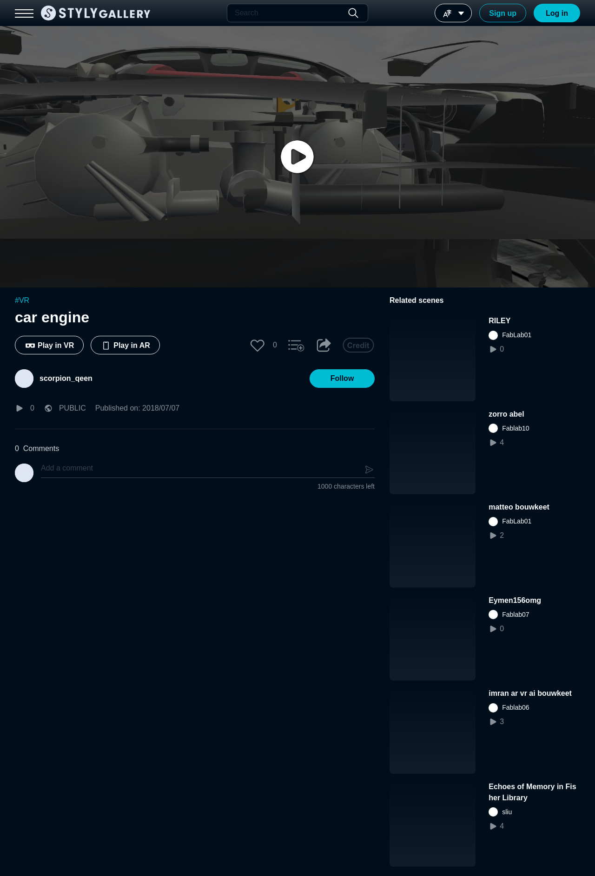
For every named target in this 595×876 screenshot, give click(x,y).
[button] (257, 345)
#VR (22, 300)
